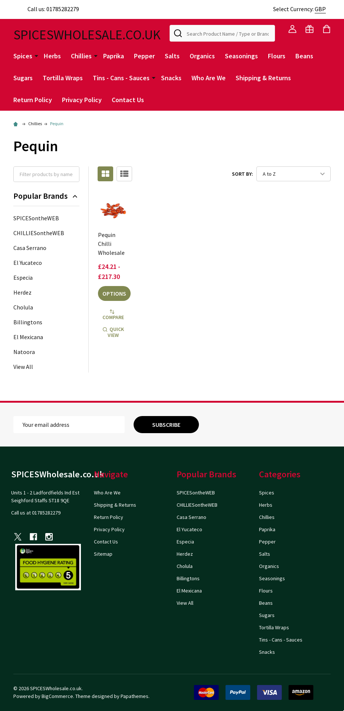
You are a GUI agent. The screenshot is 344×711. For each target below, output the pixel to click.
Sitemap (103, 554)
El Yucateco (27, 262)
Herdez (22, 292)
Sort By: (242, 174)
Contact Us (128, 99)
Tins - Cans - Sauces (121, 78)
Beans (304, 56)
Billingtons (27, 322)
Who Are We (208, 78)
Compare (113, 314)
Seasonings (241, 56)
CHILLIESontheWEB (38, 233)
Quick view (113, 332)
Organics (202, 56)
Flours (276, 56)
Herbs (52, 56)
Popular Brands (46, 196)
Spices (22, 56)
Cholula (23, 307)
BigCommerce (57, 696)
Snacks (171, 78)
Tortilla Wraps (63, 78)
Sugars (23, 78)
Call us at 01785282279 (35, 512)
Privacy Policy (82, 99)
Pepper (144, 56)
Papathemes (134, 696)
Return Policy (32, 99)
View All (23, 366)
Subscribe (166, 424)
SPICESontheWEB (36, 218)
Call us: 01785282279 (46, 9)
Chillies (81, 56)
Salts (172, 56)
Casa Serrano (29, 247)
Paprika (113, 56)
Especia (23, 277)
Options (114, 293)
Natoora (24, 352)
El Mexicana (28, 337)
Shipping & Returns (263, 78)
